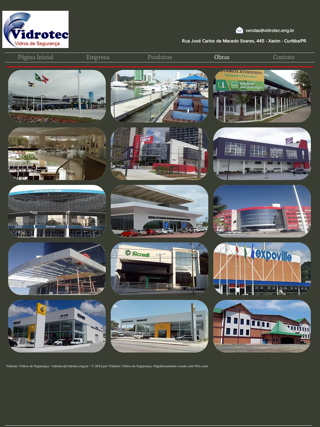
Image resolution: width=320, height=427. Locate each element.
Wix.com (201, 366)
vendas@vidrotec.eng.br (270, 30)
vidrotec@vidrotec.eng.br (70, 366)
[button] (57, 96)
